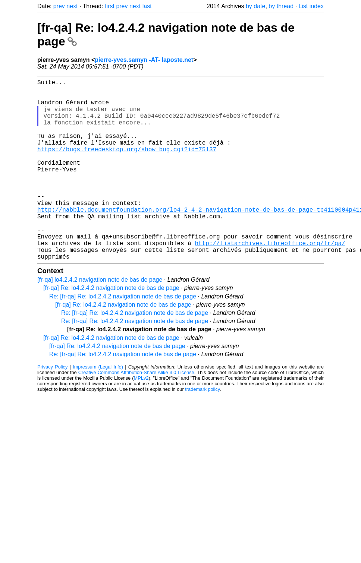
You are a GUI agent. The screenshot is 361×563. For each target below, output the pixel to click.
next (72, 6)
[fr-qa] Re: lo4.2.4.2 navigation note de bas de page (111, 328)
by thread (281, 6)
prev (59, 6)
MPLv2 (141, 418)
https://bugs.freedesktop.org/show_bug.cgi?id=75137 (126, 165)
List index (311, 6)
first (109, 6)
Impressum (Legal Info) (98, 407)
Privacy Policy (52, 407)
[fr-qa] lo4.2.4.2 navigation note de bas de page (99, 320)
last (147, 6)
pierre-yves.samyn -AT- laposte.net (144, 60)
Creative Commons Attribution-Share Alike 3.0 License (136, 412)
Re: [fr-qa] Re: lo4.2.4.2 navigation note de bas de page (122, 336)
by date (255, 6)
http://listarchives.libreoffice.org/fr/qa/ (270, 280)
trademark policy (202, 429)
